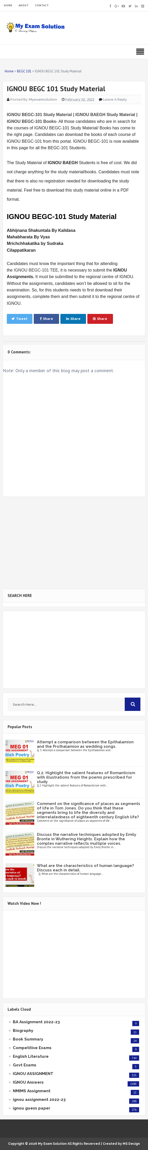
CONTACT (42, 5)
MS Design (131, 1144)
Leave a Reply (115, 99)
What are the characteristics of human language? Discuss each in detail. (85, 867)
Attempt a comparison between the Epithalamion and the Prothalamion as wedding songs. (85, 744)
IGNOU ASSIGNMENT (33, 1073)
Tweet (19, 319)
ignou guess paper (31, 1108)
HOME (8, 5)
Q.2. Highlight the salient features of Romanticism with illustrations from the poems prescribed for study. (86, 777)
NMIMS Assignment (31, 1091)
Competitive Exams (32, 1047)
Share (46, 319)
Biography (23, 1030)
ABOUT (24, 5)
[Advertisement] (74, 542)
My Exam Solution (52, 1144)
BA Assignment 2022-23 (36, 1022)
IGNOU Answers (28, 1082)
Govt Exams (24, 1065)
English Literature (31, 1056)
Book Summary (28, 1039)
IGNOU (20, 270)
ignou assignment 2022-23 (39, 1099)
